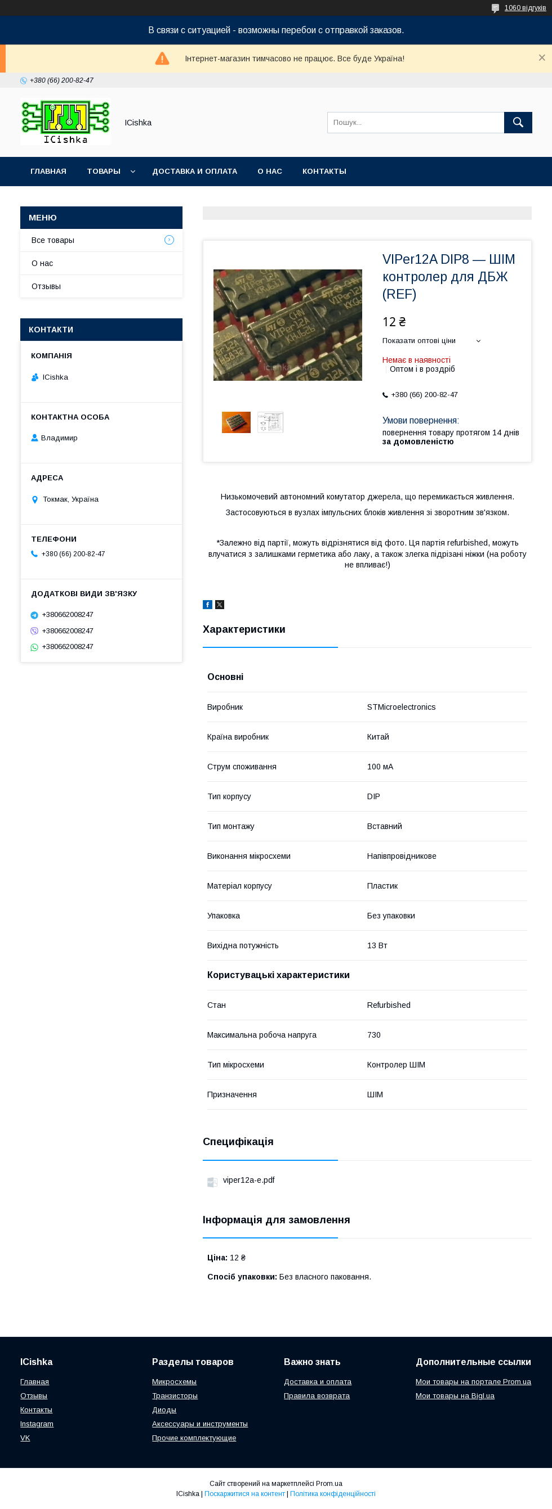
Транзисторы (175, 1395)
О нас (269, 171)
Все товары (53, 240)
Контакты (324, 171)
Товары (104, 171)
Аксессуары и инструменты (200, 1424)
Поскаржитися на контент (244, 1494)
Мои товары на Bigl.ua (455, 1395)
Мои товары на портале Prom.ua (473, 1381)
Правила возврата (317, 1395)
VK (25, 1438)
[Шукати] (518, 122)
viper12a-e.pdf (248, 1179)
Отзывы (46, 286)
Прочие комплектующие (194, 1438)
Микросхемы (174, 1381)
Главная (48, 171)
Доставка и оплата (194, 171)
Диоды (164, 1410)
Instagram (37, 1424)
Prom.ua (329, 1484)
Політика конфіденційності (333, 1494)
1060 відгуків (525, 8)
